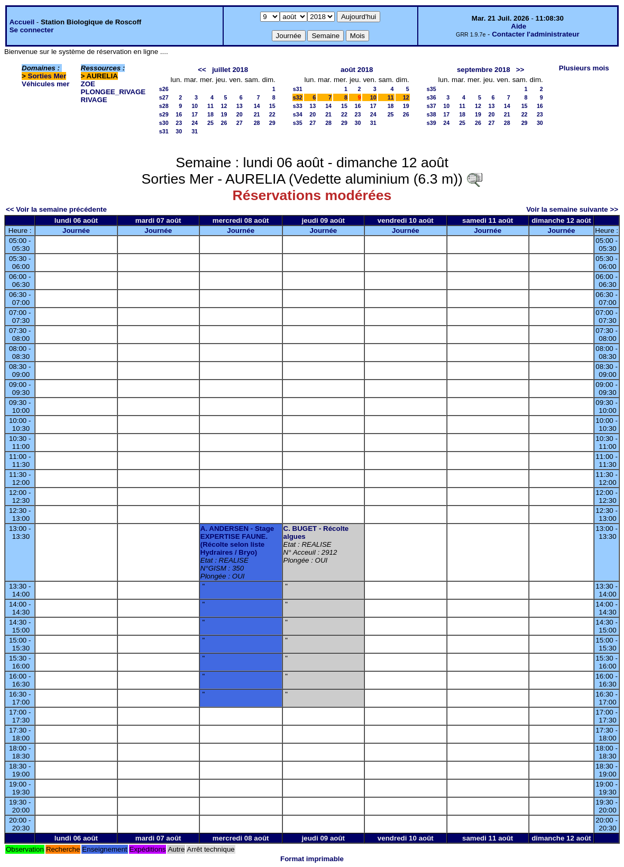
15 (272, 106)
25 (210, 123)
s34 (297, 114)
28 (257, 123)
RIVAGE (94, 100)
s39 (431, 123)
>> (520, 70)
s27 (164, 97)
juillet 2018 (230, 70)
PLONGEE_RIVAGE (113, 92)
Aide (518, 26)
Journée (76, 230)
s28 (164, 106)
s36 (431, 97)
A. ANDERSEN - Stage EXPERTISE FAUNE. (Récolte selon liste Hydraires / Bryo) (237, 540)
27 (239, 123)
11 (210, 106)
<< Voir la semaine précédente (56, 209)
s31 (164, 131)
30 (179, 131)
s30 (164, 123)
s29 (164, 114)
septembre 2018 (483, 70)
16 (179, 114)
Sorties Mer (47, 76)
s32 (297, 97)
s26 (164, 89)
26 (224, 123)
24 (194, 123)
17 (194, 114)
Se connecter (32, 30)
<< (202, 70)
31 (194, 131)
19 (224, 114)
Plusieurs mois (584, 68)
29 (272, 123)
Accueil (22, 22)
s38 (431, 114)
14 (257, 106)
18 (210, 114)
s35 (297, 123)
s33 (297, 106)
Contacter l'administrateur (535, 34)
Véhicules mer (45, 84)
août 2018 (357, 70)
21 (257, 114)
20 (239, 114)
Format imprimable (312, 859)
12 (224, 106)
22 (272, 114)
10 (194, 106)
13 (239, 106)
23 (179, 123)
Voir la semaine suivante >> (572, 209)
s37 (431, 106)
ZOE (88, 84)
